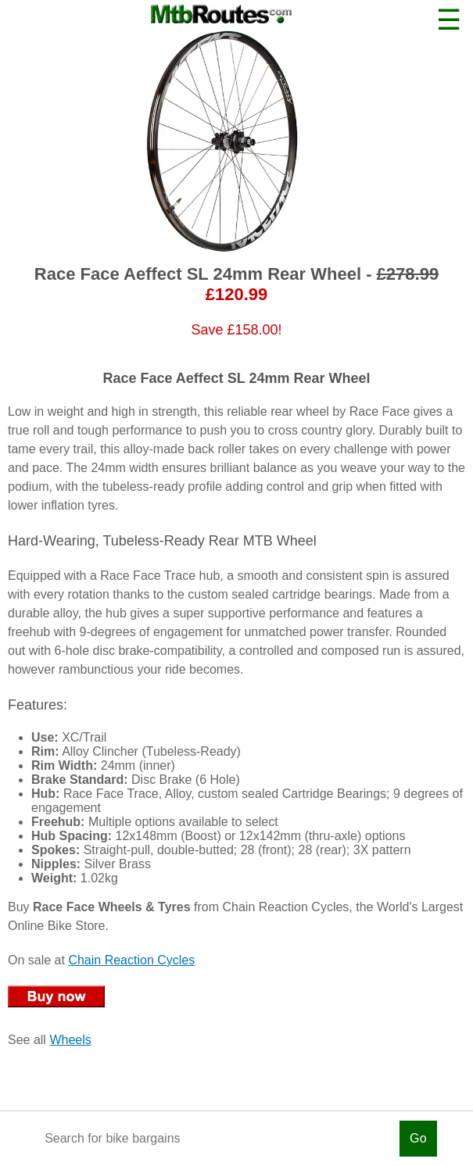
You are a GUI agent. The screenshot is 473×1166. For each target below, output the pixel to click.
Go (418, 1138)
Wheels (70, 1039)
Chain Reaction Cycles (131, 960)
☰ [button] (448, 20)
